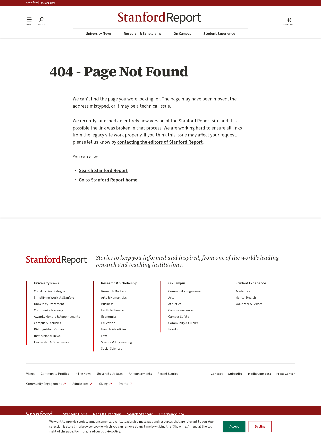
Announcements (140, 374)
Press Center (285, 374)
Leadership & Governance (51, 342)
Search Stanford (140, 414)
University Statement (49, 304)
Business (107, 304)
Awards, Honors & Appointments (57, 316)
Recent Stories (167, 374)
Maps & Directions (107, 414)
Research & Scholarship (142, 33)
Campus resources (181, 310)
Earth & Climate (112, 310)
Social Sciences (111, 348)
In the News (83, 374)
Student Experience (219, 33)
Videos (30, 374)
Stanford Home (75, 414)
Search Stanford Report (103, 170)
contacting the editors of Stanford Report (160, 142)
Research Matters (113, 291)
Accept (234, 426)
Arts (171, 297)
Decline (260, 426)
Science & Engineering (116, 342)
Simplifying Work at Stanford (54, 297)
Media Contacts (259, 374)
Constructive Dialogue (49, 291)
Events (173, 329)
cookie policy (110, 431)
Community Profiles (55, 374)
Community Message (48, 310)
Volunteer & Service (248, 304)
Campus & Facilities (47, 323)
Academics (242, 291)
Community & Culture (183, 323)
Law (104, 336)
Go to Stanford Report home (108, 180)
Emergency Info (171, 414)
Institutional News (47, 336)
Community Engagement (186, 291)
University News (99, 33)
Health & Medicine (114, 329)
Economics (108, 316)
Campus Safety (178, 316)
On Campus (182, 33)
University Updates (110, 374)
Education (108, 323)
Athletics (174, 304)
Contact (217, 374)
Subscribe (235, 374)
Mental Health (245, 297)
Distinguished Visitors (49, 329)
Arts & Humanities (114, 297)
